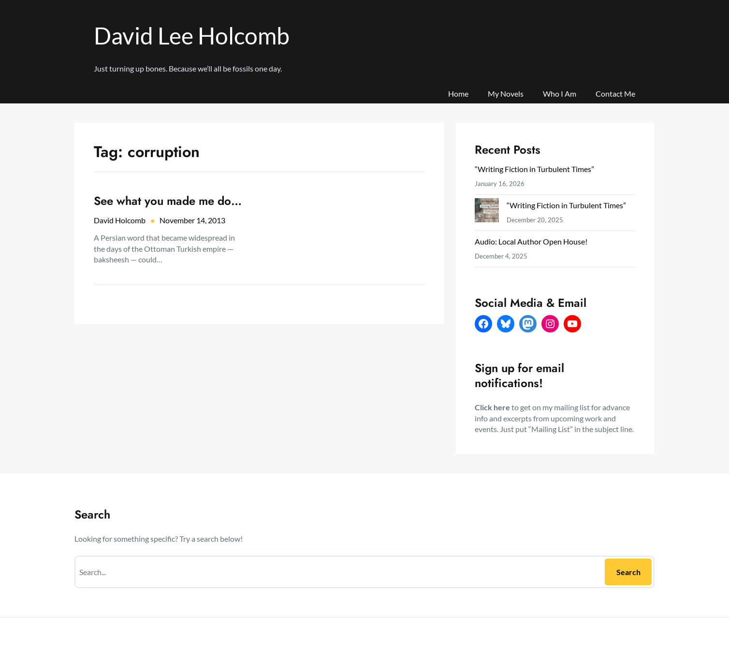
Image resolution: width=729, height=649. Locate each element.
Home (458, 93)
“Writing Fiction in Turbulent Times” (534, 168)
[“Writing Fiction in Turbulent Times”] (487, 212)
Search (628, 572)
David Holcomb (120, 220)
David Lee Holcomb (192, 35)
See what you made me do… (168, 200)
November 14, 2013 (192, 220)
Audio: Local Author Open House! (531, 241)
